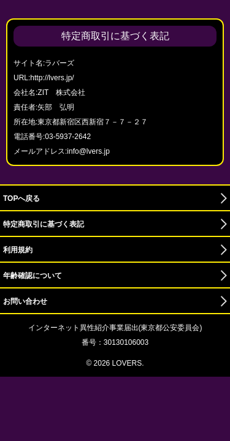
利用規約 (18, 250)
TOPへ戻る (21, 198)
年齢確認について (32, 275)
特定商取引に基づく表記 (43, 224)
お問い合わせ (25, 301)
